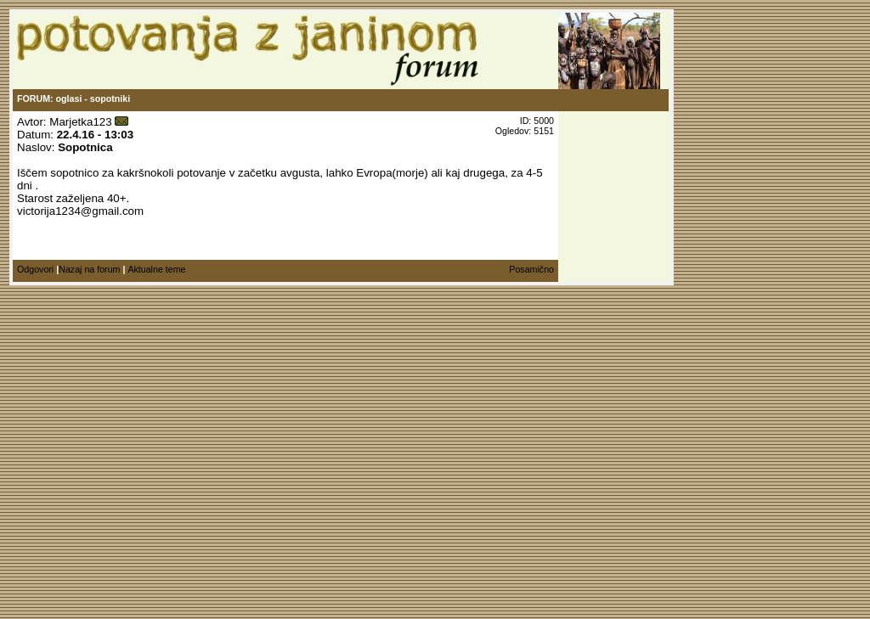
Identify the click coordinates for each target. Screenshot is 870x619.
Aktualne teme (156, 269)
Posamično (531, 269)
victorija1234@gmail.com (80, 211)
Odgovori (35, 269)
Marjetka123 (80, 121)
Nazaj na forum (89, 269)
